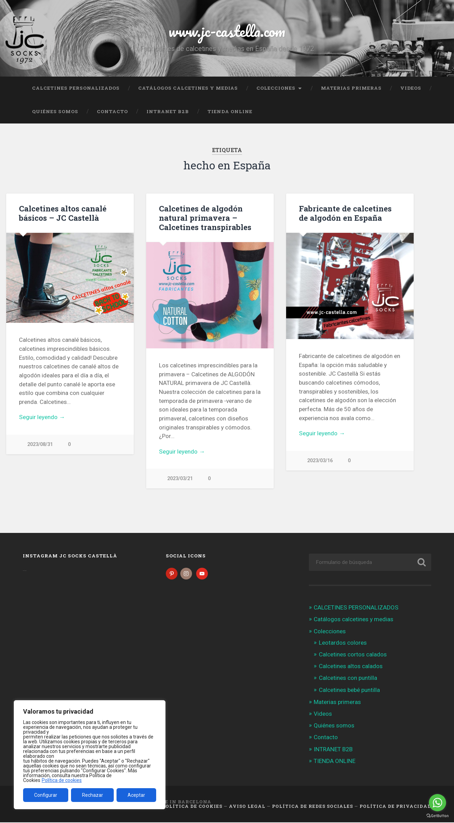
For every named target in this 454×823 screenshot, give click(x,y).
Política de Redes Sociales (312, 807)
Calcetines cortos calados (353, 655)
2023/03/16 (320, 461)
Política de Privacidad (395, 807)
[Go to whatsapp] (437, 802)
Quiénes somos (55, 111)
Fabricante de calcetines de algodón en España (345, 213)
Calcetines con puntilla (348, 678)
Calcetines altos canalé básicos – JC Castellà (63, 213)
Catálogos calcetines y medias (188, 88)
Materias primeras (351, 88)
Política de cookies (62, 780)
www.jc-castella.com (227, 31)
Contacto (112, 111)
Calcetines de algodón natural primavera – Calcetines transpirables (205, 217)
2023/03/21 (180, 479)
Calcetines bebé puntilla (349, 690)
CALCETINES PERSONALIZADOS (76, 88)
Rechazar (92, 795)
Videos (410, 88)
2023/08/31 (40, 444)
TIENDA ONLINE (230, 111)
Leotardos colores (343, 643)
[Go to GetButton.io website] (437, 816)
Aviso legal (247, 807)
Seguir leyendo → (42, 417)
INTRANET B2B (168, 111)
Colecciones (275, 88)
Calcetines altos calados (351, 666)
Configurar (45, 795)
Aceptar (136, 795)
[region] (89, 754)
